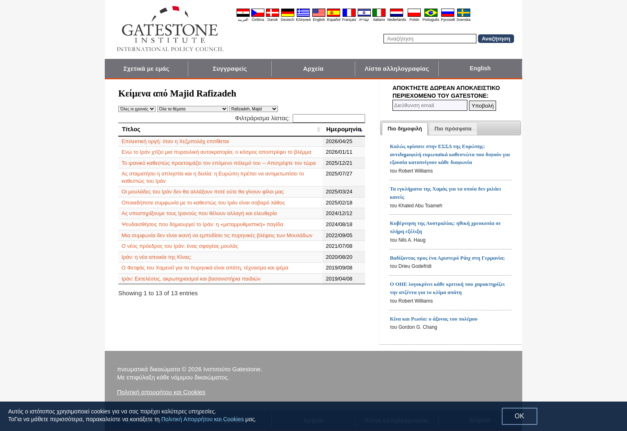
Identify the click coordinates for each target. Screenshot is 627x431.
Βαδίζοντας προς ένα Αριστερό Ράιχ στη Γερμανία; (447, 258)
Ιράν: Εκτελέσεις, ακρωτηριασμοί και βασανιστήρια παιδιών (191, 279)
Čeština (258, 20)
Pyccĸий (448, 20)
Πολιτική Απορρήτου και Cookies (202, 419)
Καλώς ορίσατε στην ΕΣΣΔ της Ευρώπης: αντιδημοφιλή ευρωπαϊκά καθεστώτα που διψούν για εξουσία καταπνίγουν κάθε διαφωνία (450, 154)
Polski (414, 20)
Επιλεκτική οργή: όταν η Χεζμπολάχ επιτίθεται (175, 141)
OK (519, 416)
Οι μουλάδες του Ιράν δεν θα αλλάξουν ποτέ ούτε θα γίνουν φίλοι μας (203, 192)
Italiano (379, 20)
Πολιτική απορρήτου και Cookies (161, 391)
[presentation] (404, 129)
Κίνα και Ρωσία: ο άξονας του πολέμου (433, 319)
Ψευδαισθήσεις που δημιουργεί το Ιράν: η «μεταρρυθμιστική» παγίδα (202, 224)
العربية (243, 20)
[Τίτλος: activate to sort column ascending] (220, 129)
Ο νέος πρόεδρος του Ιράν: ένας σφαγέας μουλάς (180, 246)
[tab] (405, 128)
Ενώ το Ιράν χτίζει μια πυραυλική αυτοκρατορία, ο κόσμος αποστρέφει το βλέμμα (216, 152)
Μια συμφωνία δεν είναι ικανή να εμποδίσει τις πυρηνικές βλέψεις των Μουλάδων (217, 235)
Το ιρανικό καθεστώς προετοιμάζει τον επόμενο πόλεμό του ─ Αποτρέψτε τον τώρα (219, 163)
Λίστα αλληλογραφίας (397, 68)
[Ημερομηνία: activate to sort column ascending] (344, 129)
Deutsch (287, 20)
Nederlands (396, 20)
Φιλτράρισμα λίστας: (300, 117)
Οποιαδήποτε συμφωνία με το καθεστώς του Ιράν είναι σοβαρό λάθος (203, 203)
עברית (364, 20)
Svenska (463, 20)
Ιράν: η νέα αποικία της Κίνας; (157, 257)
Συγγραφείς (230, 68)
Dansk (272, 20)
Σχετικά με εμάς (146, 68)
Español (334, 20)
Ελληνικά (303, 20)
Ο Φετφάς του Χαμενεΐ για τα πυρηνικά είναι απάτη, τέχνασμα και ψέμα (205, 268)
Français (349, 20)
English (319, 20)
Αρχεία (313, 68)
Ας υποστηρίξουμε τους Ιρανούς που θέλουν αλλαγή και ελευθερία (199, 213)
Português (430, 20)
